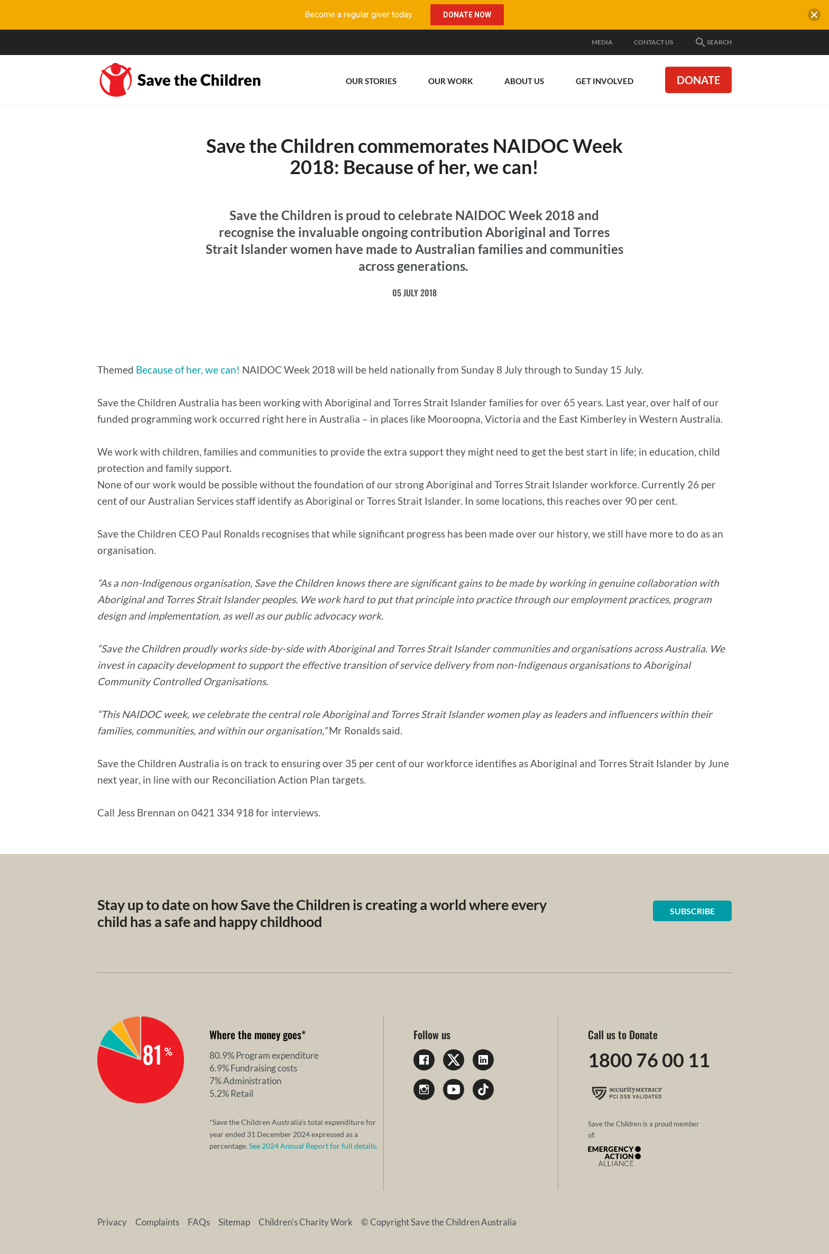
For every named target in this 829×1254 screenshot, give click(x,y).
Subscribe (692, 911)
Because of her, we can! (188, 370)
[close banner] (814, 16)
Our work (450, 81)
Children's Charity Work (306, 1222)
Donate (698, 80)
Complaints (157, 1222)
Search (713, 42)
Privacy (112, 1222)
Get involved (604, 81)
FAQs (199, 1222)
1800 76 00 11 (649, 1059)
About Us (524, 81)
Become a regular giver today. (359, 15)
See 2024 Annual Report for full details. (313, 1145)
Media (602, 42)
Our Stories (371, 81)
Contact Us (653, 42)
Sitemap (234, 1222)
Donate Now (467, 15)
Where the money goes (255, 1034)
